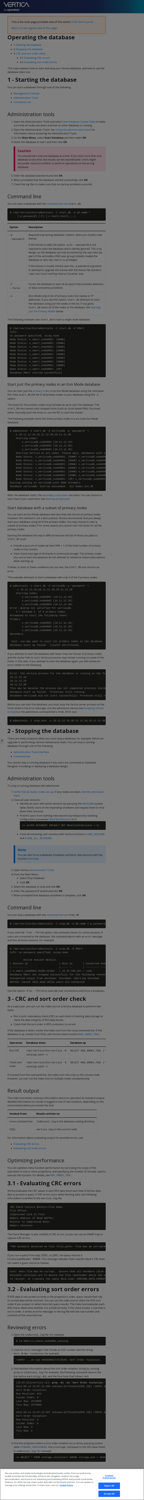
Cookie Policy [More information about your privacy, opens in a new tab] (66, 1491)
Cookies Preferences (109, 1483)
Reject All (109, 1491)
